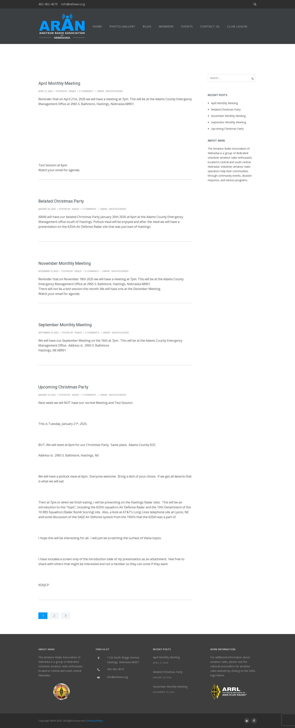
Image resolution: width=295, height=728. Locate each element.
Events (187, 26)
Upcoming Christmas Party (63, 387)
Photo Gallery (122, 26)
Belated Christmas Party (61, 201)
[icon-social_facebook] (254, 720)
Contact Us (210, 26)
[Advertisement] (115, 134)
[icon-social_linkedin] (247, 720)
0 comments (86, 91)
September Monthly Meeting (65, 324)
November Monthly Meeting (64, 263)
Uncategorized (114, 91)
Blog (147, 26)
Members (166, 26)
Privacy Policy (95, 720)
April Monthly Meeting (59, 83)
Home (97, 26)
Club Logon (237, 26)
